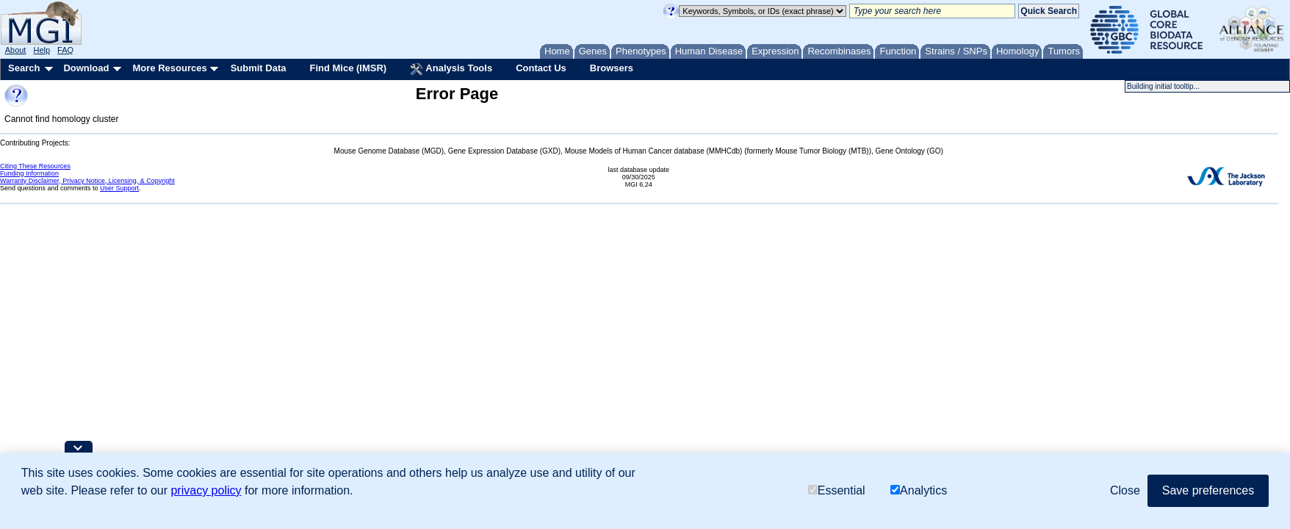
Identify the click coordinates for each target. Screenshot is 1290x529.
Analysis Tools (451, 69)
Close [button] (1125, 490)
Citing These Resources (35, 166)
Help (41, 50)
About (15, 50)
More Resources (169, 67)
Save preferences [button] (1208, 490)
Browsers (611, 67)
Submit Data (259, 67)
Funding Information (29, 173)
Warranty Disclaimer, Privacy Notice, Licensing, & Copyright (87, 180)
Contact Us (541, 67)
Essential (836, 490)
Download (86, 67)
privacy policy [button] (205, 490)
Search (24, 67)
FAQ (65, 50)
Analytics (918, 490)
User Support (119, 188)
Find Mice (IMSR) (347, 67)
